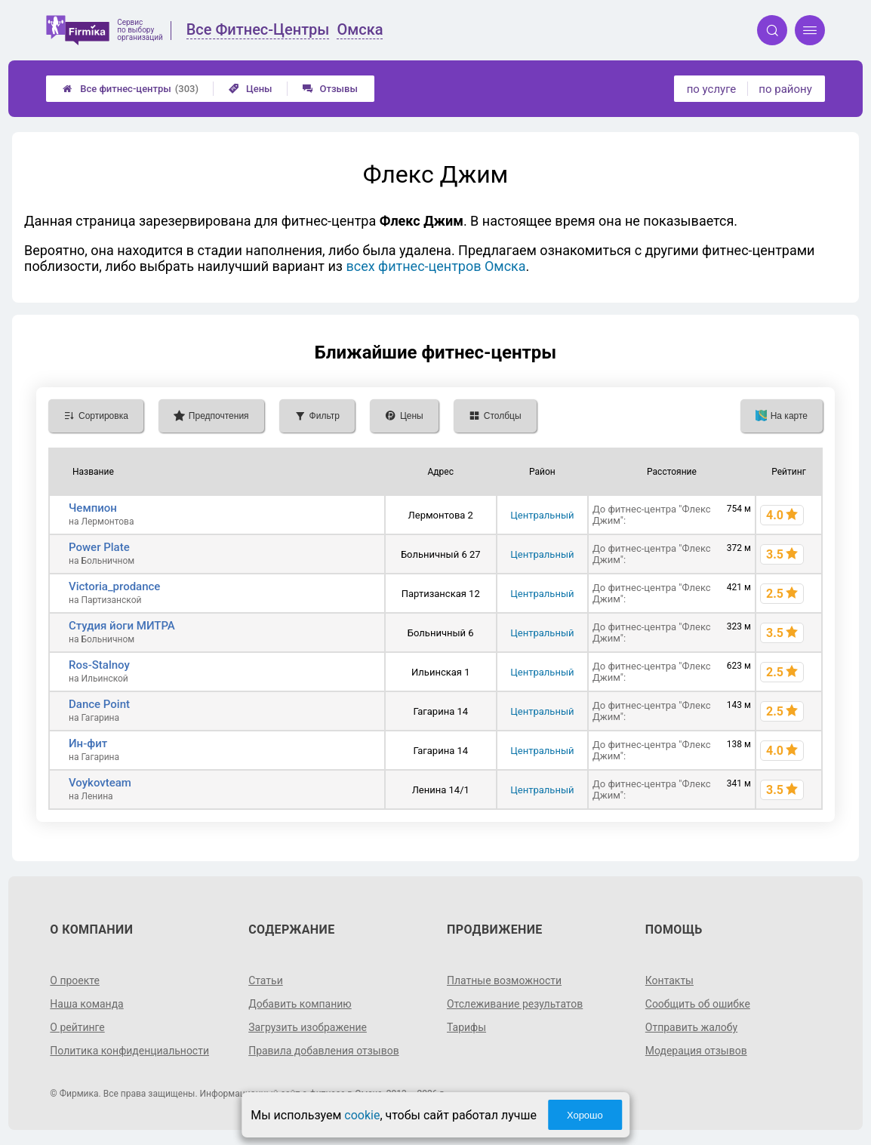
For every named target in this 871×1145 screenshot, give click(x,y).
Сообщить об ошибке (697, 1004)
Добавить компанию (300, 1004)
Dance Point (99, 704)
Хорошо (585, 1115)
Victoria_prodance (114, 586)
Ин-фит (88, 743)
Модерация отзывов (696, 1051)
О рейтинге (77, 1027)
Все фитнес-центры (131, 88)
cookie (362, 1115)
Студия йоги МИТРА (122, 626)
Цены (250, 88)
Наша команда (87, 1004)
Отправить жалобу (691, 1027)
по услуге (712, 89)
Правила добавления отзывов (323, 1051)
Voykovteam (100, 782)
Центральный (542, 515)
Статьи (265, 980)
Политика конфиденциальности (129, 1051)
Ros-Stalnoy (99, 665)
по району (785, 89)
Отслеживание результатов (515, 1004)
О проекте (75, 980)
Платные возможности (504, 980)
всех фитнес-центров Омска (435, 266)
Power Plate (99, 547)
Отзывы (330, 88)
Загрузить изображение (307, 1027)
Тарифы (466, 1027)
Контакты (669, 980)
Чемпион (93, 508)
